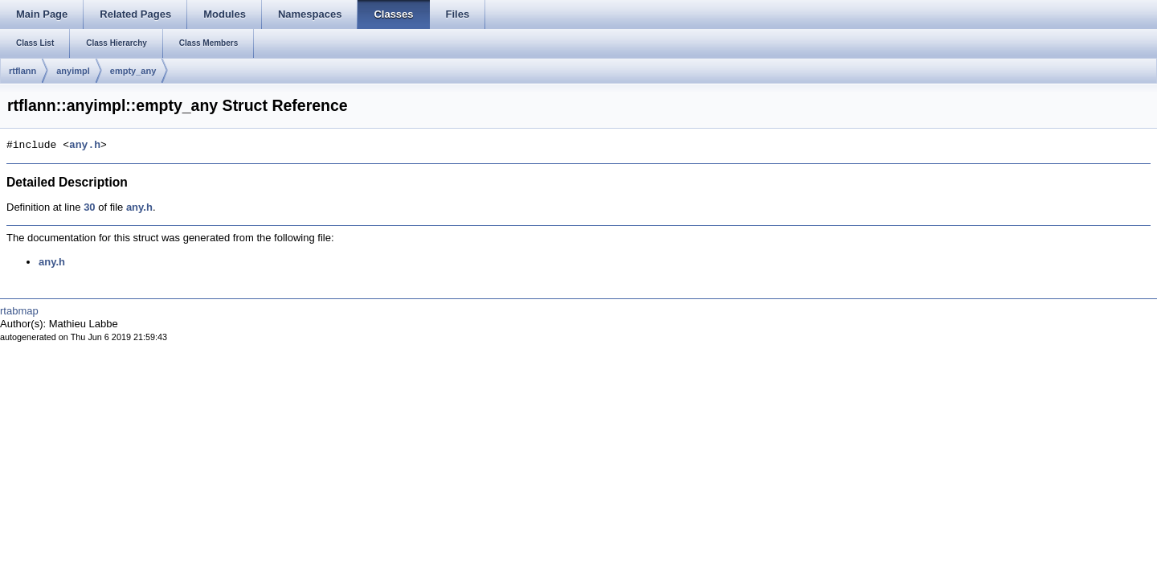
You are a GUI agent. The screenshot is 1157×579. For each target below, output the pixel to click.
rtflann (22, 71)
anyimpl (73, 71)
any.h (84, 145)
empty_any (133, 71)
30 (89, 207)
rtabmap (19, 311)
